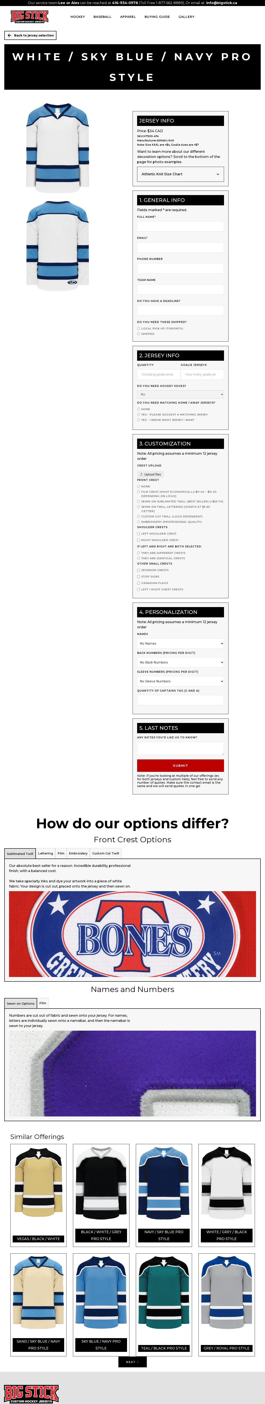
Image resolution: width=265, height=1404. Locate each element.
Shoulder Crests (152, 527)
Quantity (145, 365)
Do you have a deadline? (158, 301)
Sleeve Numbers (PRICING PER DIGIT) (167, 671)
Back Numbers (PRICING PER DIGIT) (166, 652)
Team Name (146, 280)
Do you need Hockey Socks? (161, 386)
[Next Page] (132, 1362)
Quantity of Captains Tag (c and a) (168, 690)
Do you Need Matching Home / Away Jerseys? (176, 402)
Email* (142, 237)
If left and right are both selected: (169, 546)
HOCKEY (78, 17)
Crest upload (149, 465)
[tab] (20, 853)
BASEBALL (103, 17)
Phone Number (150, 259)
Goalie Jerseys (194, 365)
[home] (29, 16)
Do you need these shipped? (162, 322)
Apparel (128, 17)
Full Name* (146, 216)
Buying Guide (157, 17)
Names (142, 634)
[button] (180, 174)
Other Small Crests (154, 563)
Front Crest (148, 480)
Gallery (186, 17)
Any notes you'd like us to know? (167, 737)
